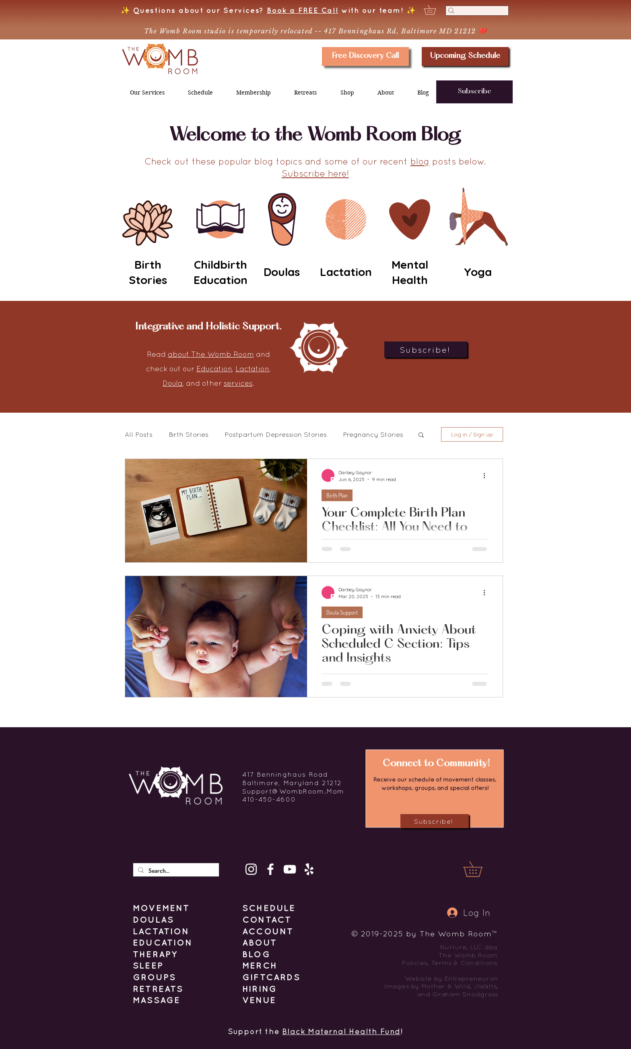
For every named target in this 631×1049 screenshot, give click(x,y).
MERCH (259, 965)
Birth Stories (188, 434)
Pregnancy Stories (373, 434)
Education (214, 368)
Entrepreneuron (472, 978)
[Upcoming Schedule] (465, 56)
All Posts (139, 434)
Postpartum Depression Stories (276, 434)
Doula (173, 383)
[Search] (474, 13)
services (238, 383)
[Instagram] (251, 869)
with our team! (371, 10)
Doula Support (342, 612)
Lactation (252, 368)
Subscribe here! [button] (315, 173)
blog (419, 161)
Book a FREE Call (302, 10)
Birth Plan (337, 495)
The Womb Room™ (458, 933)
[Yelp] (309, 869)
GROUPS (154, 977)
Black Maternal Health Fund (341, 1031)
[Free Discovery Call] (365, 56)
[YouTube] (289, 869)
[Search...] (175, 870)
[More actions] (487, 475)
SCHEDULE (269, 908)
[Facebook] (270, 869)
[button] (434, 10)
